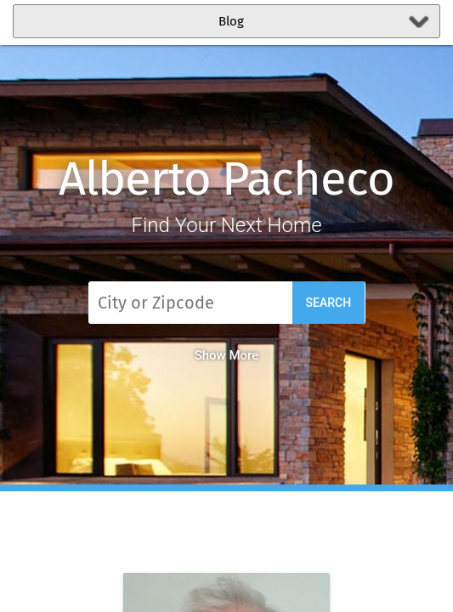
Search (328, 302)
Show (227, 355)
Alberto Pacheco (226, 178)
